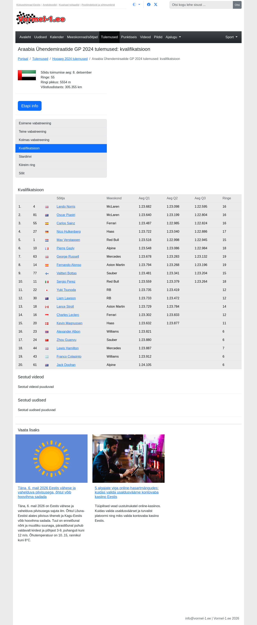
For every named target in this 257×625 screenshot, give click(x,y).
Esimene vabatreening (35, 123)
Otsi (237, 5)
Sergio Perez (66, 281)
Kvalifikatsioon (29, 148)
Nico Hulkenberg (69, 231)
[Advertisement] (157, 19)
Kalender (57, 37)
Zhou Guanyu (66, 340)
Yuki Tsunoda (66, 290)
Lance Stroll (65, 306)
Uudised (40, 37)
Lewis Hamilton (68, 348)
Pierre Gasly (66, 248)
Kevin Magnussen (69, 323)
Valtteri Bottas (67, 273)
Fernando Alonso (69, 265)
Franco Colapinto (69, 356)
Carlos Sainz (66, 223)
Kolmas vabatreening (34, 140)
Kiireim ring (27, 165)
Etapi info (31, 105)
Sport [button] (230, 37)
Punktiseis (129, 37)
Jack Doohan (66, 365)
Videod (145, 37)
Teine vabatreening (32, 131)
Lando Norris (66, 206)
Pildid (158, 37)
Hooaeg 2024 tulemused (70, 59)
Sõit (22, 173)
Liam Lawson (66, 298)
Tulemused (109, 37)
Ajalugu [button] (172, 37)
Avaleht (25, 37)
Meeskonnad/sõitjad (82, 37)
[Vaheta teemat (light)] (136, 4)
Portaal (23, 59)
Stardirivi (25, 156)
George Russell (68, 256)
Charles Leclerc (68, 315)
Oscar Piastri (66, 215)
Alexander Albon (68, 331)
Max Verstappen (68, 240)
